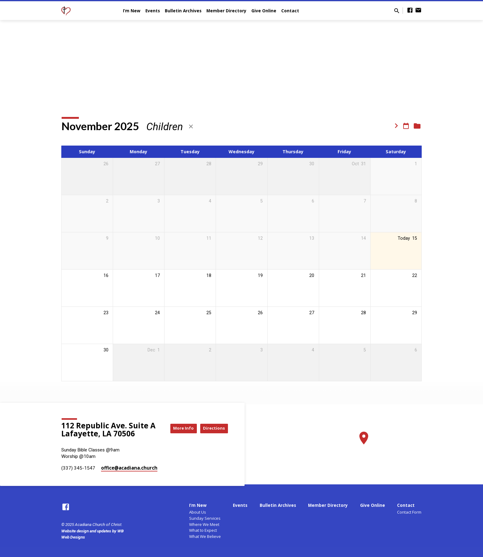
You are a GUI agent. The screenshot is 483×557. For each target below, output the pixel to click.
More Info (212, 422)
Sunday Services (205, 518)
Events (152, 11)
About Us (197, 512)
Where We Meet (204, 524)
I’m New (131, 11)
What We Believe (205, 536)
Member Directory (226, 11)
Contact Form (409, 512)
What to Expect (203, 530)
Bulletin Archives (183, 11)
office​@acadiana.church (129, 468)
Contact (290, 11)
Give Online (263, 11)
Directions (212, 434)
